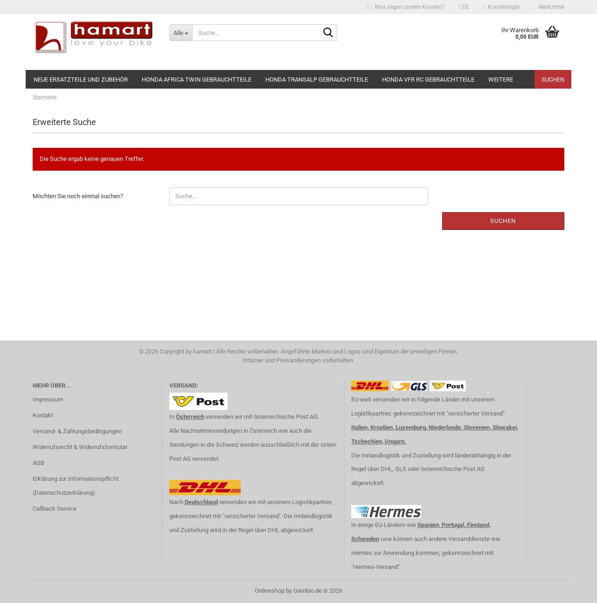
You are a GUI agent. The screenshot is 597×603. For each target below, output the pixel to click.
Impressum (48, 399)
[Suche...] (180, 32)
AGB (38, 462)
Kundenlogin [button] (501, 7)
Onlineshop (270, 590)
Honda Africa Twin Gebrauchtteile (196, 79)
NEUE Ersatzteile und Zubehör (81, 79)
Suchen (552, 79)
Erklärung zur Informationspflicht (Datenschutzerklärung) (75, 485)
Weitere (500, 79)
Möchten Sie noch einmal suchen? (78, 196)
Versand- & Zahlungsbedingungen (77, 431)
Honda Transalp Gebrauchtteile (316, 79)
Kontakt (43, 415)
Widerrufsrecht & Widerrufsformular (80, 447)
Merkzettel (549, 7)
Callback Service (54, 508)
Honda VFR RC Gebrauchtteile (428, 79)
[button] (463, 7)
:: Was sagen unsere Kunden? (405, 7)
